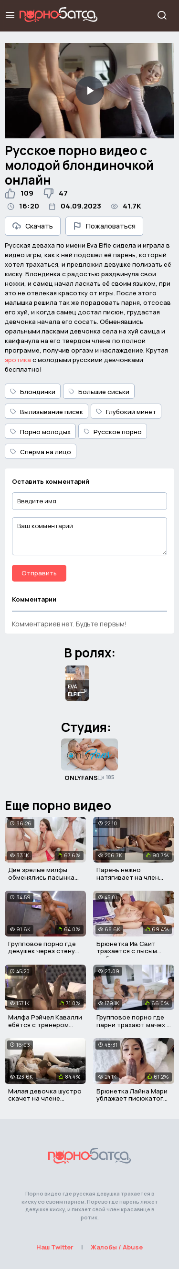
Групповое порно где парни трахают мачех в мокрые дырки (133, 1024)
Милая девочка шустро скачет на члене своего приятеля (45, 1098)
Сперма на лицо (40, 451)
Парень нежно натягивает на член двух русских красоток (133, 877)
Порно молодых (40, 431)
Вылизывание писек (46, 411)
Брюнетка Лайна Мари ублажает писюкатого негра (132, 1098)
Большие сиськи (98, 391)
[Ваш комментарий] (89, 536)
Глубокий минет (126, 411)
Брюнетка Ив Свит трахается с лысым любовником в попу (127, 951)
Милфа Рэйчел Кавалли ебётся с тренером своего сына (45, 1024)
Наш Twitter (55, 1247)
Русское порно (113, 431)
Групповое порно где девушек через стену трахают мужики (42, 951)
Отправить (39, 573)
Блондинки (32, 391)
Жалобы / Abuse (117, 1247)
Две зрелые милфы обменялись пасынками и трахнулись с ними (45, 877)
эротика (18, 359)
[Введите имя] (89, 501)
